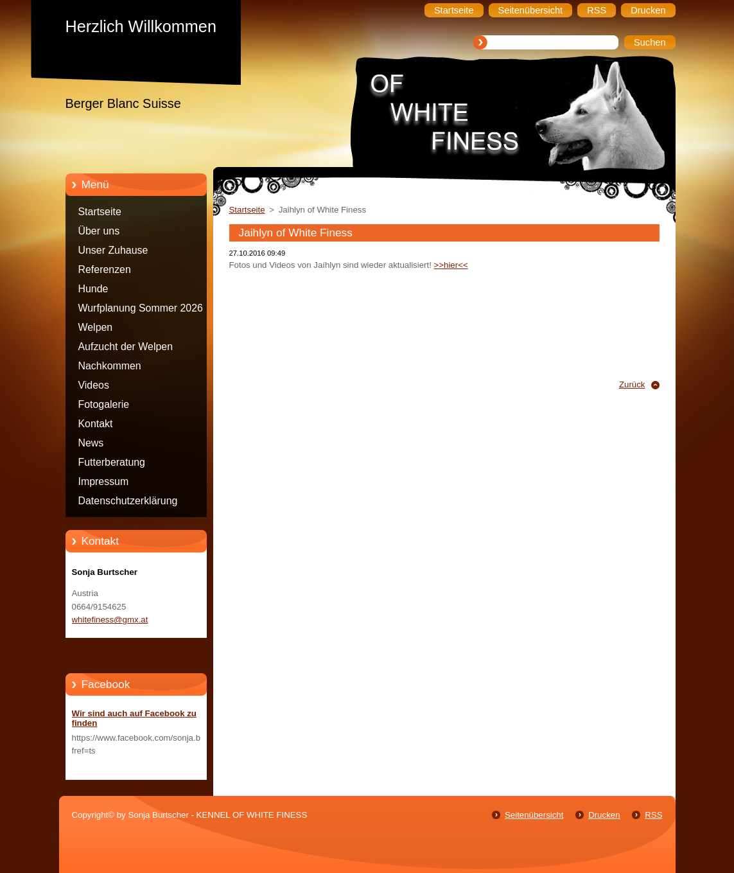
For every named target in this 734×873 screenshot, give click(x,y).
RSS (653, 815)
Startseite (99, 211)
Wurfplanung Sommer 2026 (140, 308)
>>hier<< (451, 265)
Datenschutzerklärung (128, 500)
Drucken (604, 815)
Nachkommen (109, 365)
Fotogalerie (104, 404)
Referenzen (104, 269)
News (91, 442)
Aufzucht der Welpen (125, 346)
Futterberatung (111, 462)
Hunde (93, 288)
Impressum (103, 481)
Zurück (632, 384)
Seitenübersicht (534, 815)
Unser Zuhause (113, 250)
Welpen (95, 327)
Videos (93, 385)
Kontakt (95, 423)
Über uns (99, 230)
